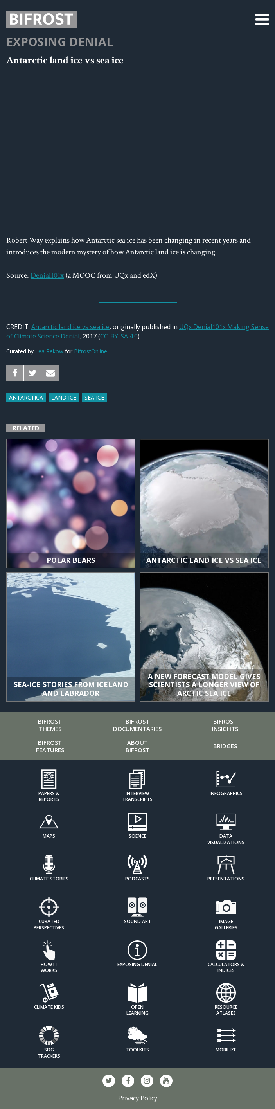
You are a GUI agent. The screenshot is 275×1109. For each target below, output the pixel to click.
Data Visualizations (225, 839)
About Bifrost (137, 746)
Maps (49, 836)
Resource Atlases (226, 1010)
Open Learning (137, 1010)
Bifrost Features (50, 746)
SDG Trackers (49, 1052)
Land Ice (63, 397)
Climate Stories (49, 878)
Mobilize (226, 1049)
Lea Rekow (49, 351)
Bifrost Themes (50, 725)
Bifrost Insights (225, 725)
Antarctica (26, 397)
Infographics (226, 793)
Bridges (225, 746)
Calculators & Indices (226, 967)
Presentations (225, 878)
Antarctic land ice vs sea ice (70, 326)
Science (137, 836)
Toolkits (137, 1049)
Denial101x (47, 275)
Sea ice (94, 397)
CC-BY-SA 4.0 (119, 336)
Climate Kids (49, 1007)
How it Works (49, 967)
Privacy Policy (137, 1098)
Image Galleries (226, 924)
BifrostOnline (90, 351)
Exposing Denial (59, 42)
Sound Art (137, 921)
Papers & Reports (48, 796)
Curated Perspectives (49, 924)
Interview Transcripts (137, 796)
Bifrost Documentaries (137, 725)
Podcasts (137, 878)
